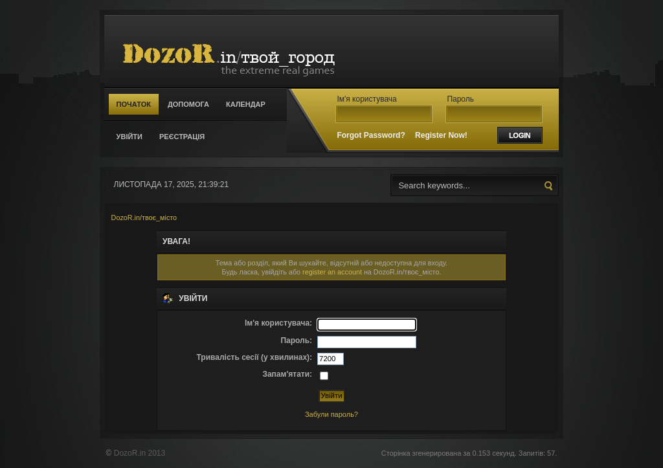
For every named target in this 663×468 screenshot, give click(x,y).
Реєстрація (182, 136)
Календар (245, 104)
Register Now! (441, 135)
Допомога (188, 104)
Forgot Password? (371, 135)
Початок (134, 104)
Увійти (129, 136)
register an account (332, 272)
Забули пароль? (331, 414)
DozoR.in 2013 (139, 453)
